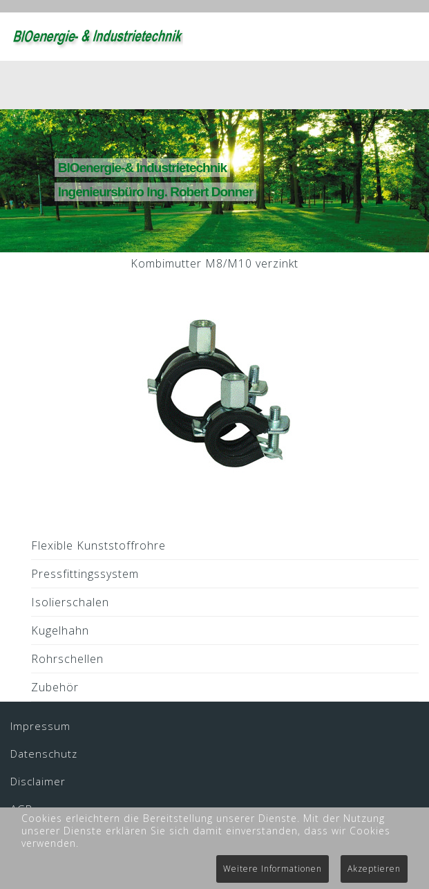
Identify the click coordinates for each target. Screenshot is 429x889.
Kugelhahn (60, 630)
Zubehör (55, 687)
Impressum (40, 726)
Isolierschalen (70, 602)
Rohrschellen (67, 658)
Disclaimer (38, 781)
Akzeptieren (374, 868)
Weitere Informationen (272, 868)
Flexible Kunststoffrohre (98, 545)
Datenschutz (43, 753)
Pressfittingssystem (85, 573)
